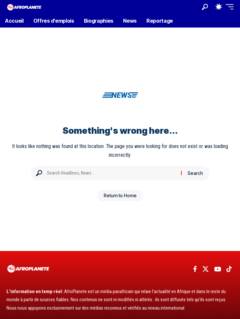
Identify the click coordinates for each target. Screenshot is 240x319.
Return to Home (120, 195)
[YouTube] (217, 269)
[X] (205, 269)
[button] (205, 7)
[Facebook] (195, 269)
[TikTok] (229, 269)
